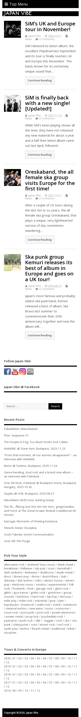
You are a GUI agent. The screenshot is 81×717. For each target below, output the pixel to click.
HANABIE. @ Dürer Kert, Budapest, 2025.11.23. (35, 448)
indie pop (10, 600)
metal (56, 605)
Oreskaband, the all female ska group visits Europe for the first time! (50, 180)
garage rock (44, 588)
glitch (7, 592)
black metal (65, 564)
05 (38, 658)
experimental (57, 584)
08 (57, 658)
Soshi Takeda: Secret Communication (29, 534)
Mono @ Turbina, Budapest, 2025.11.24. (31, 466)
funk (30, 588)
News (28, 39)
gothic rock (38, 592)
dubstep (9, 580)
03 (26, 658)
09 (63, 658)
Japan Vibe (34, 36)
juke (61, 600)
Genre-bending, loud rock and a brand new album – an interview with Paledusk (38, 474)
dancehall (63, 568)
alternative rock (14, 564)
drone (36, 576)
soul (34, 624)
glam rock (61, 588)
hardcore (23, 596)
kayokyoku (11, 605)
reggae (49, 620)
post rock (43, 612)
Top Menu (16, 4)
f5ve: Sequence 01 (16, 435)
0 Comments (46, 39)
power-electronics (64, 612)
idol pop (65, 596)
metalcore (70, 605)
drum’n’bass (50, 576)
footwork (18, 588)
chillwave (26, 568)
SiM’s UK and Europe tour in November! (50, 26)
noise (49, 608)
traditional (58, 628)
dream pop (21, 576)
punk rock (26, 620)
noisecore (62, 608)
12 (7, 662)
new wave (36, 608)
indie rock (25, 600)
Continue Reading (40, 80)
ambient (32, 564)
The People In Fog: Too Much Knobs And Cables (36, 442)
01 (14, 658)
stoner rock (47, 624)
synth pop (10, 628)
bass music (47, 564)
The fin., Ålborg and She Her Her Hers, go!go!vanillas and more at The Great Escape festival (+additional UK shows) (40, 511)
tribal (71, 628)
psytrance (10, 620)
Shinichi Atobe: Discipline (20, 528)
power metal (14, 616)
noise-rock (11, 612)
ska (67, 620)
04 (32, 658)
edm (38, 580)
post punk (27, 612)
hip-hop (52, 596)
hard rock (38, 596)
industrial (41, 600)
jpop (53, 600)
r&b (38, 620)
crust (51, 568)
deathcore (47, 572)
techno (24, 628)
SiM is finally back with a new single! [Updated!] (47, 103)
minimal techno (16, 608)
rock (59, 620)
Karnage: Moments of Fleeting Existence (31, 521)
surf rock (63, 624)
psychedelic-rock (52, 616)
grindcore (54, 592)
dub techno (25, 580)
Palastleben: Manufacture (21, 429)
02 (20, 658)
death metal (64, 572)
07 (50, 658)
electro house (53, 580)
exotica (41, 584)
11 (75, 658)
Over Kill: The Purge (17, 541)
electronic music (22, 584)
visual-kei (10, 633)
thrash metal (40, 628)
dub (63, 576)
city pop (40, 568)
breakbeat (11, 568)
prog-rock (32, 616)
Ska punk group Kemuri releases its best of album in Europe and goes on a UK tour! (49, 268)
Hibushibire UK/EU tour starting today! (29, 500)
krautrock (27, 605)
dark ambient (13, 572)
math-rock (43, 605)
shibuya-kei (20, 624)
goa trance (21, 592)
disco (7, 576)
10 (69, 658)
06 (44, 658)
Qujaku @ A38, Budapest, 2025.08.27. (29, 493)
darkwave (31, 572)
